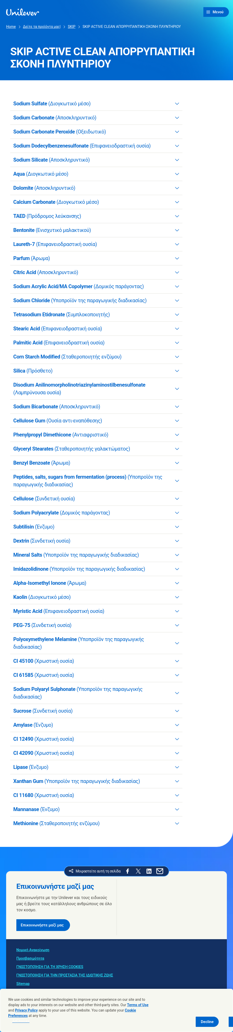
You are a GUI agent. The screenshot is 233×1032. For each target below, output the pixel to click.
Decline (207, 1021)
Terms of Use (137, 1005)
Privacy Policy (26, 1010)
